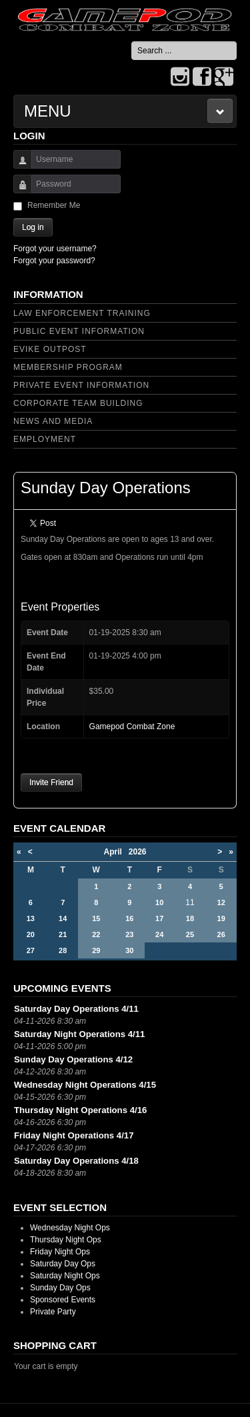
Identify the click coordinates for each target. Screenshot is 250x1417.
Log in (33, 227)
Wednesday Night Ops (70, 1227)
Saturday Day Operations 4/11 (76, 1009)
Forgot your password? (54, 260)
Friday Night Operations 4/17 (74, 1135)
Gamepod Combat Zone (132, 726)
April (115, 851)
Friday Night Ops (60, 1251)
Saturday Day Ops (62, 1263)
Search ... (131, 41)
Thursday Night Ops (65, 1239)
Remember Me (53, 205)
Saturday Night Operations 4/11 (79, 1034)
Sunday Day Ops (60, 1287)
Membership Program (68, 367)
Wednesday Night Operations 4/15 (85, 1085)
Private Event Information (81, 385)
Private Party (53, 1311)
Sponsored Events (62, 1299)
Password (17, 190)
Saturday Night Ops (65, 1275)
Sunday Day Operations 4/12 (73, 1059)
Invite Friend (51, 782)
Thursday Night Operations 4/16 (80, 1110)
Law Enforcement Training (82, 313)
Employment (44, 439)
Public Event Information (79, 331)
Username (17, 165)
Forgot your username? (55, 248)
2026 (138, 851)
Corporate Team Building (78, 403)
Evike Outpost (50, 349)
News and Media (53, 421)
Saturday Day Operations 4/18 (76, 1161)
